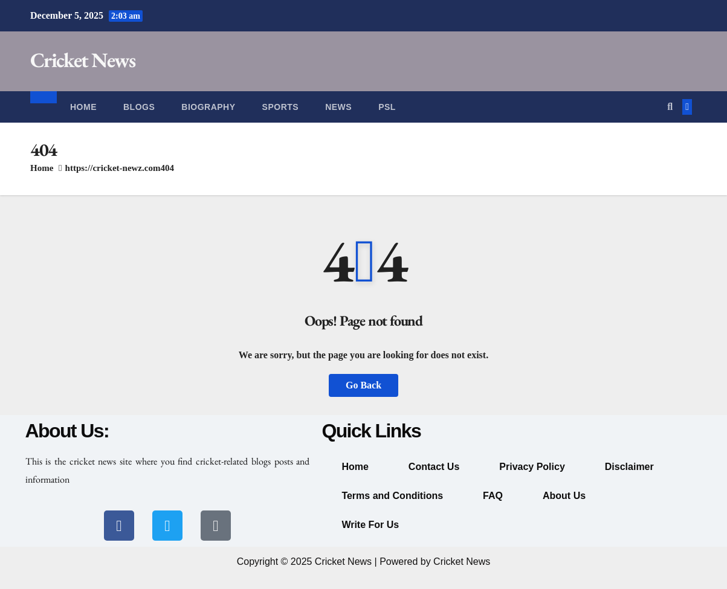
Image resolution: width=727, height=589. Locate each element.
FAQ (493, 496)
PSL (387, 107)
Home (83, 107)
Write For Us (370, 525)
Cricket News (82, 60)
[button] (670, 106)
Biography (208, 107)
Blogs (139, 107)
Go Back (363, 385)
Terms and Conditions (392, 496)
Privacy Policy (532, 467)
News (338, 107)
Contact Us (434, 467)
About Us (564, 496)
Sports (280, 107)
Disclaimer (629, 467)
